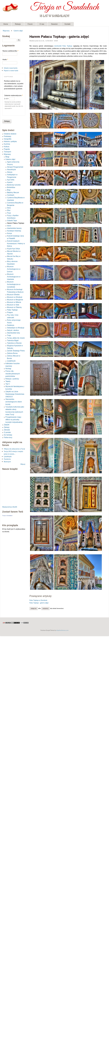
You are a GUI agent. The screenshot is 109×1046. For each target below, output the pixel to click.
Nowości (54, 24)
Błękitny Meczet (13, 192)
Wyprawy (6, 31)
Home (5, 24)
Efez (8, 210)
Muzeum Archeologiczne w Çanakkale (13, 284)
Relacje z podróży (12, 379)
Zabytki (6, 425)
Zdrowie (7, 430)
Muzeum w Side (13, 305)
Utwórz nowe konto (10, 68)
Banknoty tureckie (14, 185)
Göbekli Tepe (12, 220)
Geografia (7, 139)
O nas (42, 24)
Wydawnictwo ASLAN (9, 507)
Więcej (22, 464)
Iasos (9, 226)
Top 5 (7, 384)
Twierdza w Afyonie (14, 343)
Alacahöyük (11, 169)
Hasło (5, 59)
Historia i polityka (10, 141)
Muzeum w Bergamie (15, 300)
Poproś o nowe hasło (11, 71)
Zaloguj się (33, 608)
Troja (9, 335)
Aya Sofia (10, 180)
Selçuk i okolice (13, 330)
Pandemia (7, 459)
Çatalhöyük (11, 361)
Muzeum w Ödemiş (14, 307)
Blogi (7, 157)
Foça (9, 213)
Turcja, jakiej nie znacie (16, 338)
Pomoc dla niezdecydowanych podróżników (12, 373)
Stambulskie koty (13, 333)
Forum (30, 24)
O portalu (7, 432)
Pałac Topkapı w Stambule (38, 600)
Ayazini (9, 182)
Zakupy (6, 427)
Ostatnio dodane (10, 134)
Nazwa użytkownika (10, 51)
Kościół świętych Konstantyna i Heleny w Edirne (16, 243)
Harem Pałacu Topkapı (15, 223)
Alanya (9, 172)
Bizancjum (7, 462)
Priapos (10, 312)
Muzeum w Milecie (14, 302)
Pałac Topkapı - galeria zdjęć (39, 603)
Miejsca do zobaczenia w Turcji (14, 449)
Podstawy (7, 136)
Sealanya (10, 325)
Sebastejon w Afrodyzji (15, 328)
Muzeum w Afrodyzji (14, 297)
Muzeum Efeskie (13, 294)
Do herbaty (8, 435)
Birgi (8, 190)
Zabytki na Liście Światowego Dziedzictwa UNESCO (14, 394)
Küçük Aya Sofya (13, 249)
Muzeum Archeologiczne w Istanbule (13, 276)
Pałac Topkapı (67, 46)
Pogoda (7, 149)
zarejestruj (45, 608)
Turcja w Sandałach (64, 7)
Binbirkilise (11, 187)
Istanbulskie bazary (14, 228)
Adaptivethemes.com (62, 630)
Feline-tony (8, 437)
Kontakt (67, 24)
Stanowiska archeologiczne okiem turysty (13, 401)
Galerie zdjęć (18, 31)
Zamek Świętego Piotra (16, 351)
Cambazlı (10, 195)
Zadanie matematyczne (13, 95)
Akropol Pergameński (15, 167)
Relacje (18, 24)
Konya (9, 233)
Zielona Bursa (12, 353)
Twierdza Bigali (13, 340)
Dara (9, 208)
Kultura (6, 146)
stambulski (58, 46)
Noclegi (8, 368)
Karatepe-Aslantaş (14, 231)
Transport (7, 152)
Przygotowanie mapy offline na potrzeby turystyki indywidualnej (13, 419)
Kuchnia (7, 144)
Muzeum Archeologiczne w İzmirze (13, 269)
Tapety (7, 381)
